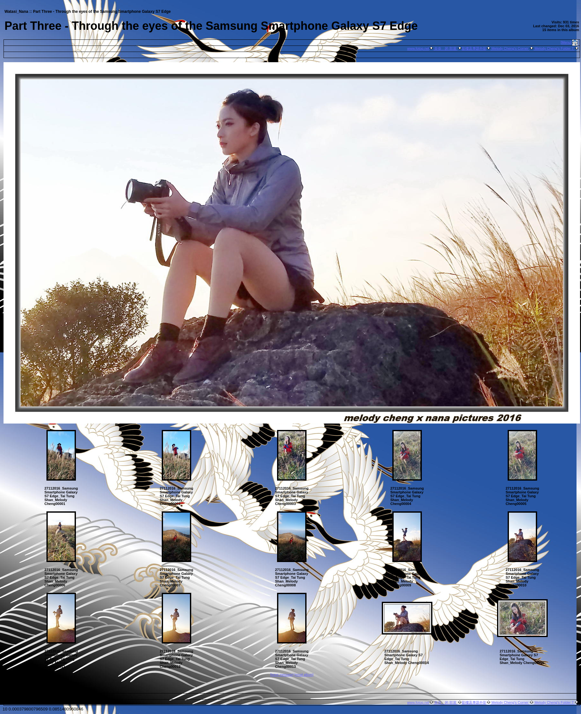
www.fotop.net (418, 48)
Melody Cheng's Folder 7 (554, 48)
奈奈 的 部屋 (445, 48)
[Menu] (566, 42)
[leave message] (281, 674)
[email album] (303, 674)
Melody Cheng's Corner (510, 48)
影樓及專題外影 (474, 48)
